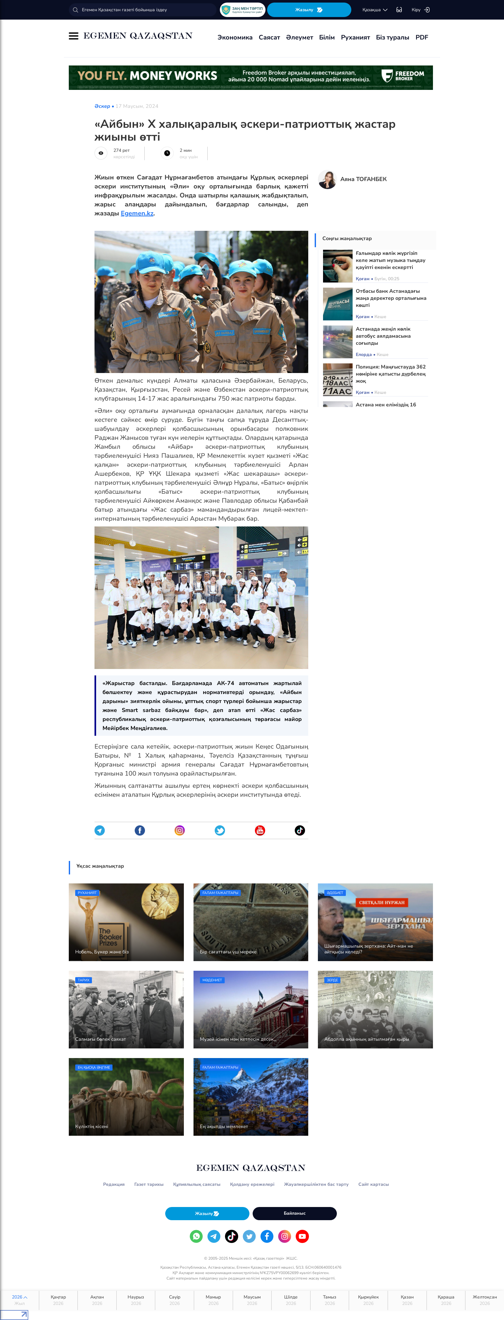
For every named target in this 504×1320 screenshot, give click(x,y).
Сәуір (174, 1300)
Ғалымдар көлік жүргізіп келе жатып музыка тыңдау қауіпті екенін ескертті (391, 260)
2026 (20, 1300)
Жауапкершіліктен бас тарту (316, 1184)
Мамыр (213, 1300)
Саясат (269, 37)
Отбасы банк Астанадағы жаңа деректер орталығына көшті (391, 298)
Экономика (235, 37)
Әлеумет (299, 37)
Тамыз (330, 1300)
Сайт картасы (373, 1184)
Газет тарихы (149, 1184)
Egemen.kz (137, 213)
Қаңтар (58, 1300)
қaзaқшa (375, 10)
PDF (422, 37)
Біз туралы (393, 37)
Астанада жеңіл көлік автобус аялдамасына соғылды (383, 336)
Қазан (407, 1300)
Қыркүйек (368, 1300)
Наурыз (136, 1300)
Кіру (421, 10)
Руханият (355, 37)
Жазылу (309, 9)
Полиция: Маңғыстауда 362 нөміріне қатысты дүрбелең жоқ (391, 374)
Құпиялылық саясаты (197, 1184)
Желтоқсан (485, 1300)
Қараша (446, 1300)
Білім (327, 37)
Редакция (114, 1184)
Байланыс (295, 1213)
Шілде (291, 1300)
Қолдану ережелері (252, 1184)
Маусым (252, 1300)
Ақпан (97, 1300)
